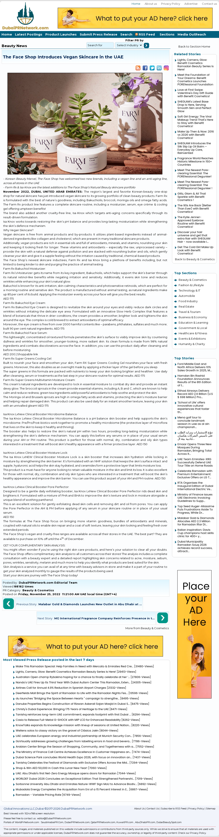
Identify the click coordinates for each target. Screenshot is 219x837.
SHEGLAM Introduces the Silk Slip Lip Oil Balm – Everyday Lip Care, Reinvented (194, 148)
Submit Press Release (98, 34)
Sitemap (210, 808)
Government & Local (193, 328)
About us (151, 3)
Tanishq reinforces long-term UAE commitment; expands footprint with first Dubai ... (73, 714)
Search (126, 34)
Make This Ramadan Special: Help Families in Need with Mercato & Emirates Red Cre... (75, 666)
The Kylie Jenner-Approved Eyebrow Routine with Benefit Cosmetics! (191, 222)
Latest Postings (28, 34)
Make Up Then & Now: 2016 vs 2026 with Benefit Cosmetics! (196, 134)
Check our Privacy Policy (192, 832)
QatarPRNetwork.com (103, 822)
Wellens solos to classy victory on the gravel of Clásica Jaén (57, 730)
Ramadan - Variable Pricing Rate (39, 795)
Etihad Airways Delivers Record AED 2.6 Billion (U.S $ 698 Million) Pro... (195, 394)
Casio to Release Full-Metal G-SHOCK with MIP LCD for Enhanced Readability (68, 720)
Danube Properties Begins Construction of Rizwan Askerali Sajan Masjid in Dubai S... (73, 704)
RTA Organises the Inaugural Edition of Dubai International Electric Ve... (195, 486)
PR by (139, 40)
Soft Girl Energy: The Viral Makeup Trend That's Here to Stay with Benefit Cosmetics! (195, 121)
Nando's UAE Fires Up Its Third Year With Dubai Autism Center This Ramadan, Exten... (73, 682)
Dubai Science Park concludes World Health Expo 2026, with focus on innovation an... (74, 757)
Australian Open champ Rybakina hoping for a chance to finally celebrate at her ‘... (73, 677)
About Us (139, 808)
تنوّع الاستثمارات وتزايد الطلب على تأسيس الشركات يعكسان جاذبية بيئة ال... (195, 435)
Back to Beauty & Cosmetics (195, 259)
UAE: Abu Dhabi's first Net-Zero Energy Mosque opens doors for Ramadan (66, 773)
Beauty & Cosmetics (38, 590)
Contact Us (153, 808)
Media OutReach (192, 34)
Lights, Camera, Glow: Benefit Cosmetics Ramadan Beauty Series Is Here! (66, 672)
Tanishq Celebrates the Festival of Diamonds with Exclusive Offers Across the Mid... (72, 763)
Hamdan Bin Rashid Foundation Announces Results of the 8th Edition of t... (194, 380)
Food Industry (188, 301)
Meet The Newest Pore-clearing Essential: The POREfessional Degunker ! (195, 185)
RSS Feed (146, 34)
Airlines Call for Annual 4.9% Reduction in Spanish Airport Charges (61, 688)
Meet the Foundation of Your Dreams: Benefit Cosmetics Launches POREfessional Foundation (195, 79)
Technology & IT (189, 290)
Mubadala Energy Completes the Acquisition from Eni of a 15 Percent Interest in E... (72, 789)
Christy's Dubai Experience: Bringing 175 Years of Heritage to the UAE (62, 709)
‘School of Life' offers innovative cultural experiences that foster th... (193, 407)
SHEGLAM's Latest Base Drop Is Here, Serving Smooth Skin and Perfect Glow (194, 106)
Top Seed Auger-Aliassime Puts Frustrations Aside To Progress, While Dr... (196, 509)
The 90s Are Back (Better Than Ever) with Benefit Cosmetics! (194, 208)
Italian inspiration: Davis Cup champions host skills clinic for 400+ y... (196, 533)
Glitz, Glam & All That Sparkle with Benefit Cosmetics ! (192, 197)
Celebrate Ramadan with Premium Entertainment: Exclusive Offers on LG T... (195, 474)
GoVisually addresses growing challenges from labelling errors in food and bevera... (73, 741)
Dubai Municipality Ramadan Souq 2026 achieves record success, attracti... (195, 546)
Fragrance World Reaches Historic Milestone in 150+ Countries (195, 161)
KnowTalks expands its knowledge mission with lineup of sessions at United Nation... (73, 725)
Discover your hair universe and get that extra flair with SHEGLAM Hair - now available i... (194, 237)
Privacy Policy (170, 3)
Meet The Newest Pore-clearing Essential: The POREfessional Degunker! (195, 173)
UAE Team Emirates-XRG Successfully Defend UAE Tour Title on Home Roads (195, 462)
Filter (129, 40)
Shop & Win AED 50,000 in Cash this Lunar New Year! (51, 768)
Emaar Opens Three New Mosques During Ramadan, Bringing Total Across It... (195, 449)
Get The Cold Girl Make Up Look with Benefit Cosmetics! (195, 250)
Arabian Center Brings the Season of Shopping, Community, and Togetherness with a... (75, 747)
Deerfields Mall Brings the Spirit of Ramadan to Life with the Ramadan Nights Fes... (72, 693)
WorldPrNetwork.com (27, 822)
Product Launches (61, 34)
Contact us (209, 3)
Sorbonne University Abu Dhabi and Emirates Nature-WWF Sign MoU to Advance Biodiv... (76, 784)
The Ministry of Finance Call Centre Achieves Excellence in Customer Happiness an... (73, 752)
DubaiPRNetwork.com (77, 822)
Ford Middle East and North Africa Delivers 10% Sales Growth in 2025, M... (195, 367)
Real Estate (186, 306)
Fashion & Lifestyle (191, 285)
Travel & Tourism (190, 312)
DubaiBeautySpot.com (169, 822)
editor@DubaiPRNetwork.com (54, 818)
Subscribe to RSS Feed (173, 808)
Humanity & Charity (192, 344)
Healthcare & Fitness (193, 333)
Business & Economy (193, 317)
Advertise (191, 3)
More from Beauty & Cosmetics (147, 628)
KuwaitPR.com (124, 822)
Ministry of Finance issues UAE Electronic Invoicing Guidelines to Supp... (195, 497)
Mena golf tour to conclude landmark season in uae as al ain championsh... (193, 422)
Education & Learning (193, 322)
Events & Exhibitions (192, 338)
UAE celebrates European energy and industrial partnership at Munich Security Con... (74, 736)
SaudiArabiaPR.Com (52, 822)
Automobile (187, 295)
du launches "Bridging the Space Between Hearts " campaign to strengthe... (67, 698)
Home (136, 3)
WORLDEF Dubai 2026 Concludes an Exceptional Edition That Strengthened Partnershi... (75, 779)
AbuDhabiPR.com (145, 822)
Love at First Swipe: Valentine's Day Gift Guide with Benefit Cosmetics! (195, 93)
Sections (167, 34)
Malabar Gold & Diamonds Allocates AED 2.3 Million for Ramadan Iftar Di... (196, 521)
